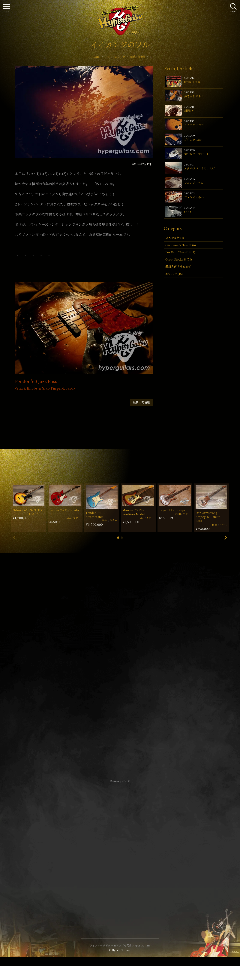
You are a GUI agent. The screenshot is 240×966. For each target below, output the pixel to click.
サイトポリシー (120, 844)
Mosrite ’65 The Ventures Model (133, 512)
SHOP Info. (120, 669)
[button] (118, 537)
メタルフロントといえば (199, 168)
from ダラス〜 (193, 82)
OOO (187, 212)
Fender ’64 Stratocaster (94, 515)
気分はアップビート (196, 154)
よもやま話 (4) (174, 238)
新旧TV (189, 111)
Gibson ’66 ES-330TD (27, 510)
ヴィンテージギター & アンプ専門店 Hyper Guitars (120, 945)
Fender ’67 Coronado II (64, 512)
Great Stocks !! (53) (178, 259)
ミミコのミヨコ (194, 125)
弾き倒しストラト (195, 96)
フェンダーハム (193, 183)
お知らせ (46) (174, 274)
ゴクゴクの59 (193, 139)
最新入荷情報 (141, 402)
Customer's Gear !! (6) (180, 245)
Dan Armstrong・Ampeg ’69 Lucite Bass (208, 517)
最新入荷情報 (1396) (178, 266)
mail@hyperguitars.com (125, 658)
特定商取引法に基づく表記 (120, 850)
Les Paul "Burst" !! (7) (180, 252)
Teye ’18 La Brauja (172, 510)
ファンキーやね (194, 197)
